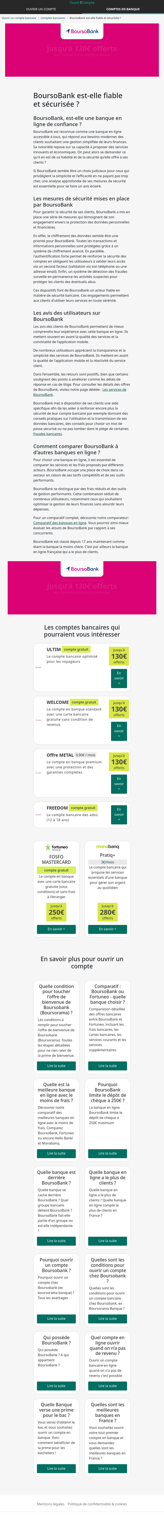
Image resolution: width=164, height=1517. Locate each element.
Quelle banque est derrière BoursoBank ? (56, 1177)
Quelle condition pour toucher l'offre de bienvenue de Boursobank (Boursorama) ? (56, 999)
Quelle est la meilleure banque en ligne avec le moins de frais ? (56, 1092)
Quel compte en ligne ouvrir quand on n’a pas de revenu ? (108, 1345)
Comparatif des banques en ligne (59, 523)
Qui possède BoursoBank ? (56, 1340)
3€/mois (107, 862)
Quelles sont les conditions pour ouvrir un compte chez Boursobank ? (107, 1270)
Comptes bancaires (53, 18)
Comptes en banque (123, 9)
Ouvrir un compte (41, 9)
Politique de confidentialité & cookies (97, 1504)
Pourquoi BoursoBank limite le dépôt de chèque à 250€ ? (107, 1092)
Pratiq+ (107, 855)
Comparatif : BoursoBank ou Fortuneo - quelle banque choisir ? (107, 994)
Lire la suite (56, 1065)
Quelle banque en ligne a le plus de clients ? (107, 1177)
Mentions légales (50, 1504)
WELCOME (58, 702)
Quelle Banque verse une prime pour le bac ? (56, 1410)
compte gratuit (56, 870)
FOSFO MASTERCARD (56, 859)
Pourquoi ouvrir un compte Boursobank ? (56, 1265)
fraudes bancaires (47, 433)
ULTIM (54, 649)
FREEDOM (57, 808)
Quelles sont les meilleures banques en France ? (107, 1413)
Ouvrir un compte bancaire (19, 18)
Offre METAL (60, 755)
